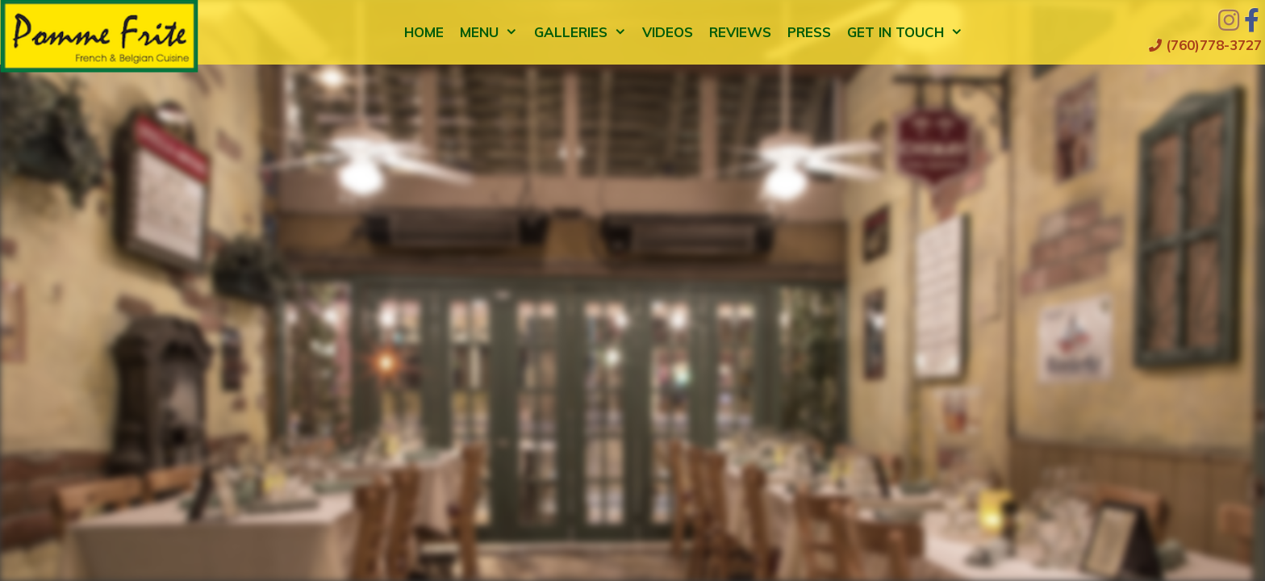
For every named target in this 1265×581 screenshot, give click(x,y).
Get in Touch (909, 32)
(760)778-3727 (1205, 44)
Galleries (584, 32)
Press (809, 31)
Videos (667, 31)
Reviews (740, 31)
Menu (493, 32)
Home (424, 31)
